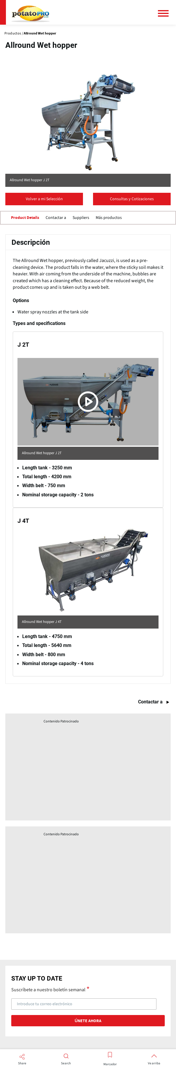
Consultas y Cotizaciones (132, 199)
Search (66, 1063)
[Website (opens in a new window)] (88, 121)
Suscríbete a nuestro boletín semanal (48, 989)
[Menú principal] (165, 13)
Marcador (110, 1064)
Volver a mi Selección (44, 199)
